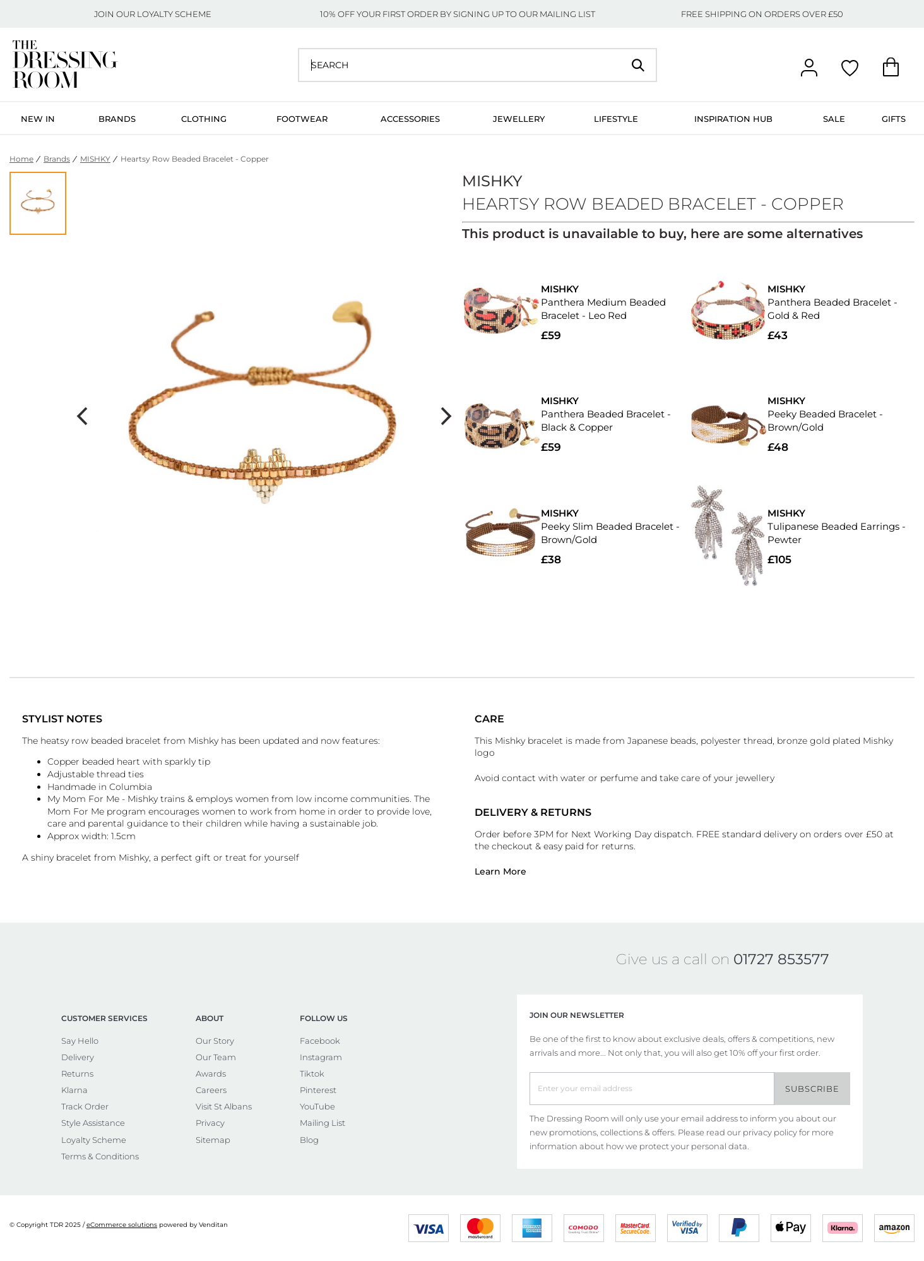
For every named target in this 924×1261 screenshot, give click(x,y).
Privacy (210, 1123)
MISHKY (95, 159)
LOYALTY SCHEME (174, 14)
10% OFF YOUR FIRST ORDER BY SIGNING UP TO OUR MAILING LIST (457, 14)
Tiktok (312, 1073)
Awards (211, 1073)
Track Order (85, 1106)
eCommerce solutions (121, 1225)
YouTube (317, 1106)
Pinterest (318, 1090)
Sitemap (213, 1140)
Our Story (215, 1041)
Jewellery (519, 119)
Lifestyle (616, 119)
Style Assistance (93, 1123)
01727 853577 (781, 959)
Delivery (77, 1057)
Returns (77, 1073)
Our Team (216, 1057)
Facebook (320, 1041)
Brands (117, 119)
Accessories (410, 119)
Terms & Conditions (100, 1156)
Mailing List (322, 1123)
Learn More (500, 871)
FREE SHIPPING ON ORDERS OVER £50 (762, 14)
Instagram (321, 1057)
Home (21, 159)
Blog (309, 1140)
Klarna (74, 1090)
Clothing (204, 119)
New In (38, 119)
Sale (834, 119)
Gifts (894, 119)
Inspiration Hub (733, 119)
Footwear (302, 119)
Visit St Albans (224, 1106)
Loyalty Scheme (93, 1140)
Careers (211, 1090)
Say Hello (79, 1041)
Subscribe (812, 1089)
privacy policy (770, 1132)
